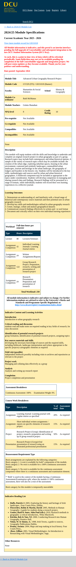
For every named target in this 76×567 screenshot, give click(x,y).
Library (63, 10)
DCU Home (28, 10)
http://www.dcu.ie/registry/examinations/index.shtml (38, 305)
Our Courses (39, 10)
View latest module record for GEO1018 (21, 43)
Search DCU (28, 22)
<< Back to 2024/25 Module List (17, 27)
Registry (55, 10)
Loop (48, 10)
